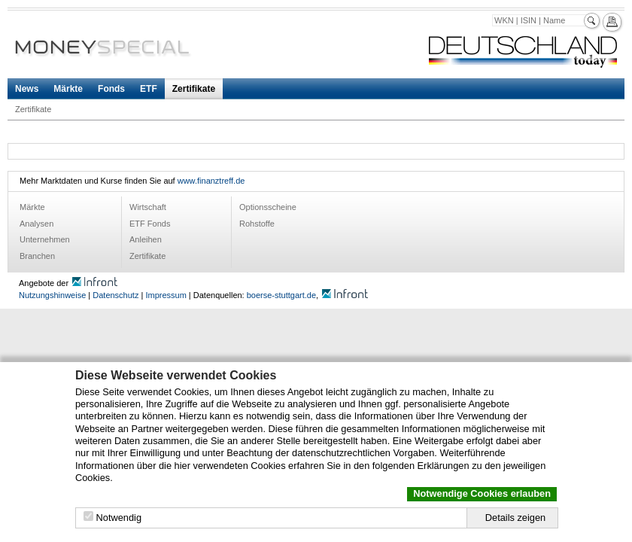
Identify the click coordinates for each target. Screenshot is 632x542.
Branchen (37, 255)
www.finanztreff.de (211, 180)
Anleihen (145, 239)
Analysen (36, 223)
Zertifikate (193, 89)
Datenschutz (115, 295)
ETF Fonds (149, 223)
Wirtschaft (147, 207)
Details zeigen (515, 517)
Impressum (165, 295)
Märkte (68, 89)
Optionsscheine (267, 207)
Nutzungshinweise (52, 295)
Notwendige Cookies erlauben (482, 493)
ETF (148, 89)
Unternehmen (45, 239)
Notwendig (118, 517)
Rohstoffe (257, 223)
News (26, 89)
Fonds (111, 89)
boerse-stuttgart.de (281, 295)
